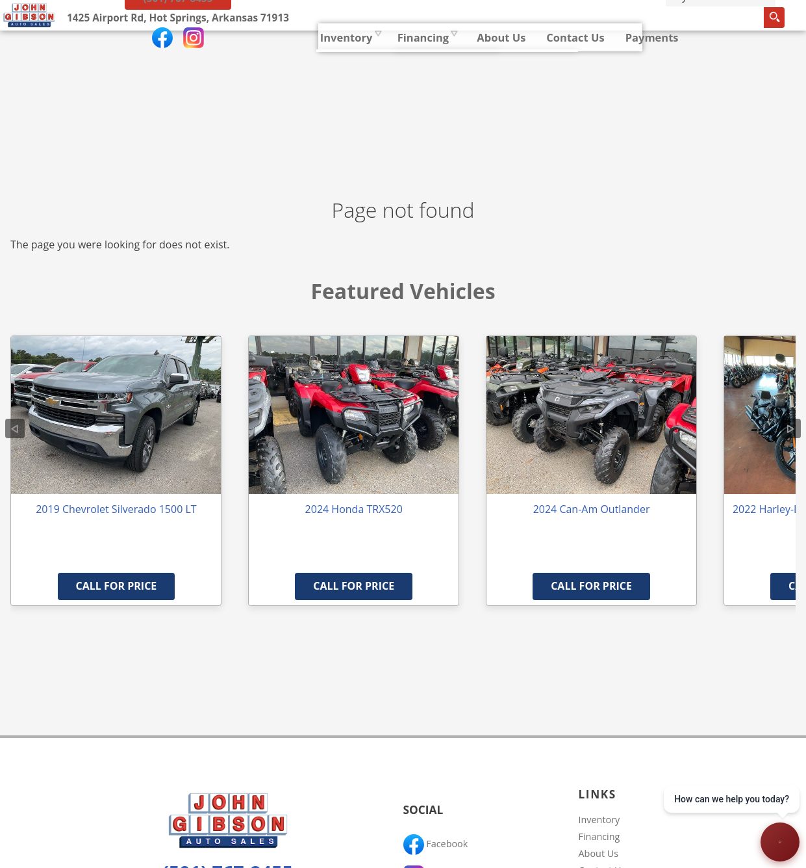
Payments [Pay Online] (535, 54)
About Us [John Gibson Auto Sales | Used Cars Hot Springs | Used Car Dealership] (384, 54)
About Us (599, 853)
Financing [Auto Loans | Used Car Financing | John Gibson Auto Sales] (305, 54)
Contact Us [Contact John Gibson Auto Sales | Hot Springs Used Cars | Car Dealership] (458, 54)
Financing (599, 836)
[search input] (606, 57)
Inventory (227, 54)
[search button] (653, 57)
